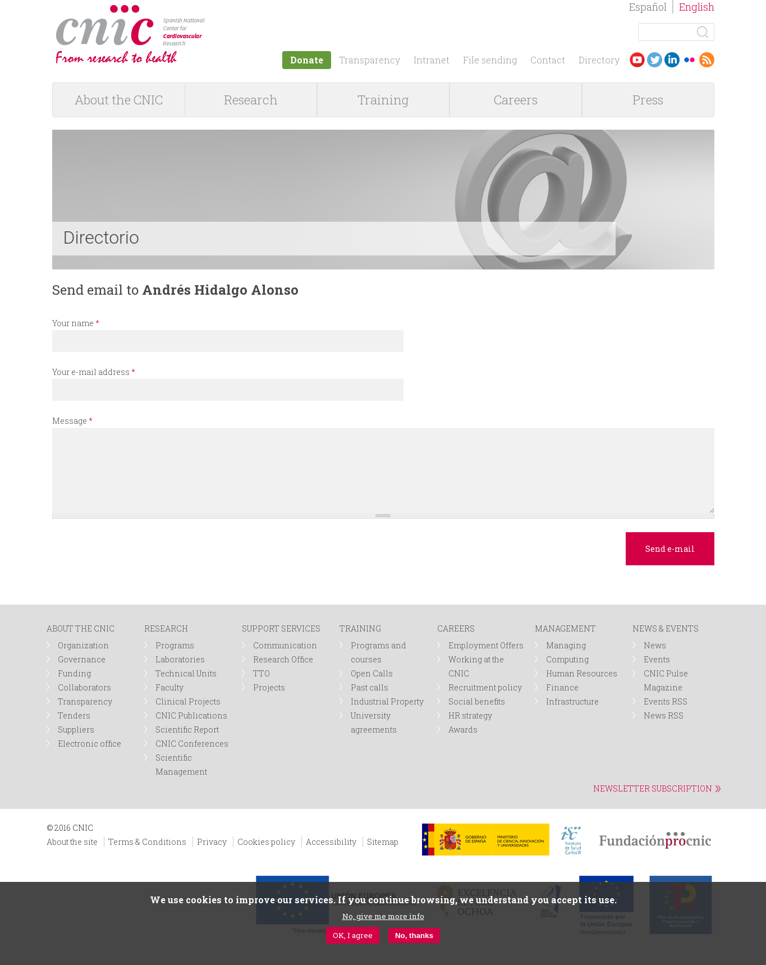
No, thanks (414, 935)
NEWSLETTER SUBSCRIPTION (652, 788)
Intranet (431, 60)
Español (648, 6)
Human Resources (581, 673)
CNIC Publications (191, 715)
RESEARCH (166, 628)
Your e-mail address (93, 372)
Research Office (283, 659)
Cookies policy (266, 841)
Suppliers (76, 729)
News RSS (664, 715)
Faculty (169, 687)
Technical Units (186, 673)
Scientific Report (187, 729)
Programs (174, 645)
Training (383, 100)
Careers (516, 100)
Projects (269, 687)
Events (657, 659)
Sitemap (382, 841)
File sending (490, 60)
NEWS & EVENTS (665, 628)
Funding (74, 673)
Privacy (212, 841)
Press (647, 100)
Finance (562, 687)
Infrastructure (572, 701)
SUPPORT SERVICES (281, 628)
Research (251, 100)
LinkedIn (672, 59)
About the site (72, 841)
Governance (82, 659)
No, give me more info (383, 916)
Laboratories (180, 659)
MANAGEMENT (565, 628)
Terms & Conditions (147, 841)
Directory (599, 60)
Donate (306, 60)
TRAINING (360, 628)
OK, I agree (353, 935)
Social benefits (476, 701)
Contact (547, 60)
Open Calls (372, 673)
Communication (285, 645)
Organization (83, 645)
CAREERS (456, 628)
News (655, 645)
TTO (261, 673)
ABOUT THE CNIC (80, 628)
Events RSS (665, 701)
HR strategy (470, 715)
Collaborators (84, 687)
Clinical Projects (188, 701)
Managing (566, 645)
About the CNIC (119, 100)
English (696, 6)
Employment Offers (486, 645)
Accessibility (331, 841)
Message (72, 420)
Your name (75, 323)
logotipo (213, 10)
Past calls (369, 687)
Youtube (637, 59)
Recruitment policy (485, 687)
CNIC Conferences (191, 743)
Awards (463, 729)
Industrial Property (387, 701)
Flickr (689, 59)
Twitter (654, 59)
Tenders (74, 715)
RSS (706, 59)
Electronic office (89, 743)
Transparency (369, 60)
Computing (567, 659)
